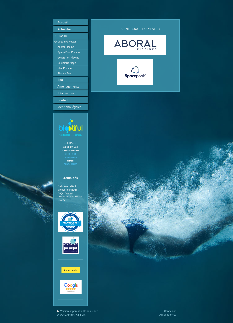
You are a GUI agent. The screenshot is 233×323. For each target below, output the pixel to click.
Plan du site (91, 311)
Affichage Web (167, 314)
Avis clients (70, 270)
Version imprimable (70, 311)
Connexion (170, 311)
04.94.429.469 (70, 147)
